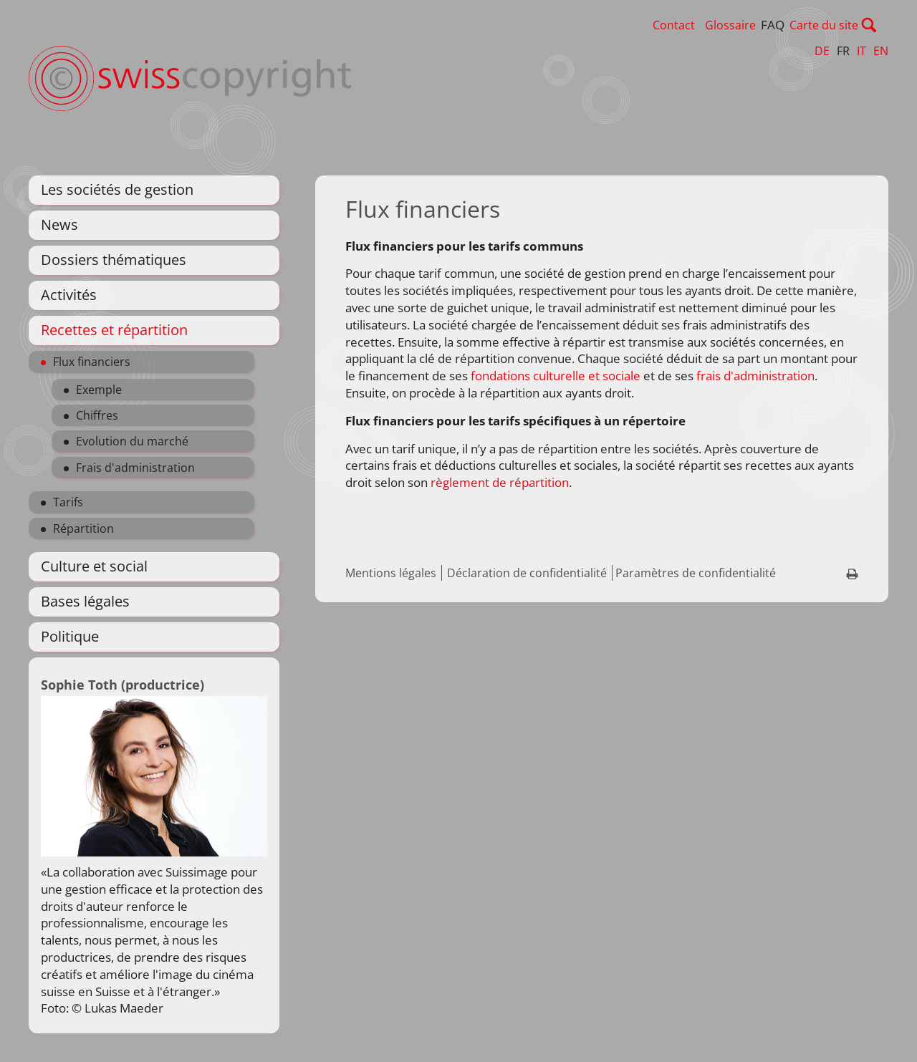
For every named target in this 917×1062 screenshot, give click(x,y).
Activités (69, 294)
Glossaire (760, 25)
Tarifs (68, 502)
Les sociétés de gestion (117, 189)
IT (861, 51)
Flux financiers (91, 362)
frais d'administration (755, 375)
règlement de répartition (500, 482)
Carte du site (854, 25)
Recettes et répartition (114, 329)
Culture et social (94, 566)
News (59, 224)
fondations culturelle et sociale (554, 375)
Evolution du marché (132, 441)
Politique (70, 636)
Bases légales (85, 601)
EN (880, 51)
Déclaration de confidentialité (527, 573)
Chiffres (97, 415)
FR (843, 51)
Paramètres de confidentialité (695, 573)
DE (822, 51)
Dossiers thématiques (113, 259)
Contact (704, 25)
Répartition (83, 528)
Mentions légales (390, 573)
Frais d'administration (135, 468)
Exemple (99, 389)
